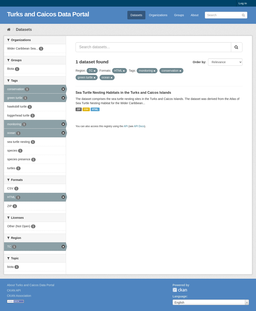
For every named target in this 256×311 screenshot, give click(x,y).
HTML (95, 109)
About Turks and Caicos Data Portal (30, 285)
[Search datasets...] (153, 47)
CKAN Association (19, 295)
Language (180, 296)
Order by (199, 62)
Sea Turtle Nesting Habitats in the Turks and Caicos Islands (123, 92)
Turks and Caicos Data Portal (48, 14)
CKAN (180, 290)
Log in (243, 3)
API (126, 126)
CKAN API (14, 290)
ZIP (78, 109)
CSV (86, 109)
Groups (179, 15)
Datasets (136, 15)
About (194, 15)
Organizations (158, 15)
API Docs (139, 126)
